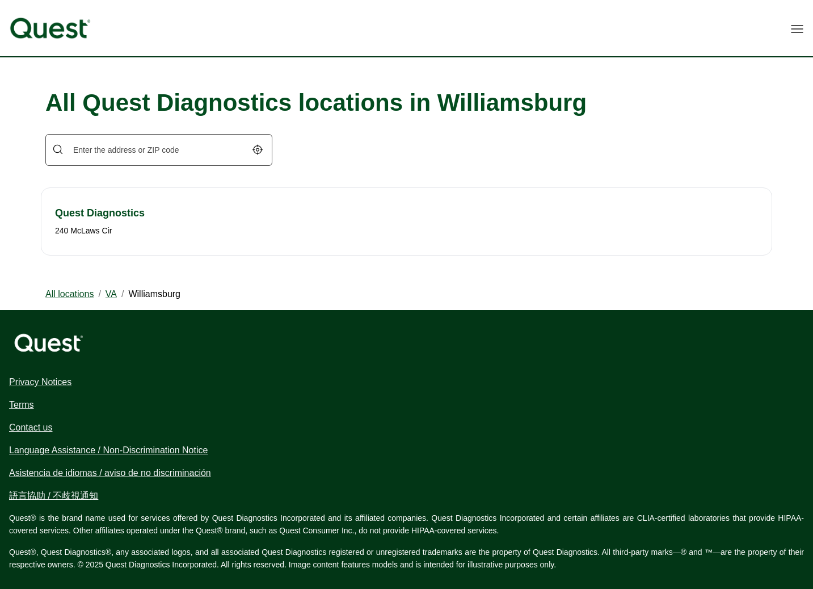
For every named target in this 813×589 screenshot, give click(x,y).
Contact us (30, 427)
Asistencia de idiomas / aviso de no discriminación (110, 473)
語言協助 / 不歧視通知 (53, 495)
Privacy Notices (40, 382)
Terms (21, 405)
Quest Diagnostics (100, 213)
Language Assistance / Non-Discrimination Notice (108, 450)
